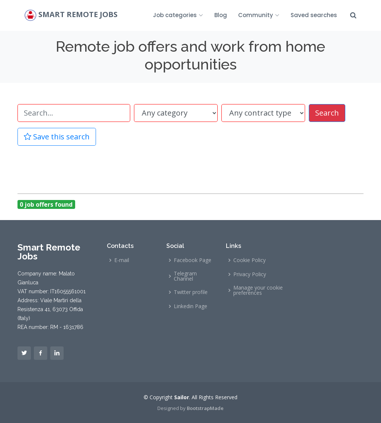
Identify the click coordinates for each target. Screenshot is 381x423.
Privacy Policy (249, 274)
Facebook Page (192, 260)
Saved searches (314, 15)
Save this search (57, 137)
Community (258, 15)
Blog (220, 15)
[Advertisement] (190, 168)
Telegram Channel (185, 276)
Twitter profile (191, 292)
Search (327, 113)
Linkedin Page (190, 306)
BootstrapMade (205, 408)
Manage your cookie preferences (258, 290)
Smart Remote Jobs (78, 15)
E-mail (121, 260)
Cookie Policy (249, 260)
